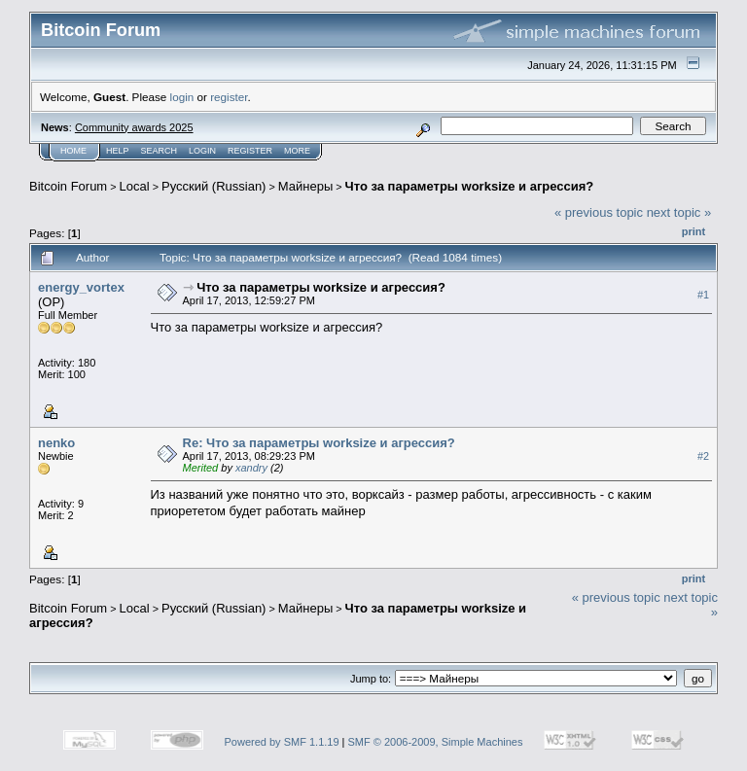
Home (73, 151)
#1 (703, 294)
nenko (56, 443)
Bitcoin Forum (68, 186)
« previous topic (598, 212)
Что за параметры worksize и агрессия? (469, 186)
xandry (251, 467)
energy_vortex (81, 287)
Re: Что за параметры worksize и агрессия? (319, 443)
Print (693, 231)
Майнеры (305, 186)
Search (159, 151)
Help (117, 151)
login (182, 96)
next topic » (679, 212)
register (228, 96)
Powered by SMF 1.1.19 (282, 742)
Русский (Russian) (213, 186)
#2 (703, 456)
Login (202, 151)
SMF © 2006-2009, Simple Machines (435, 742)
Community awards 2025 (134, 127)
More (297, 151)
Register (250, 151)
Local (135, 186)
